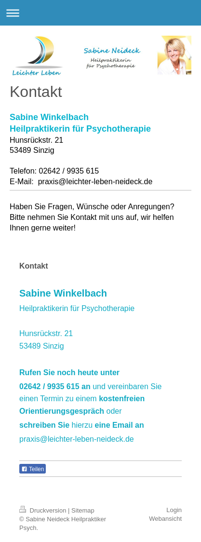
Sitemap (82, 510)
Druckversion (43, 510)
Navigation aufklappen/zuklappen (100, 12)
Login (174, 510)
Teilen (32, 469)
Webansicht (165, 518)
